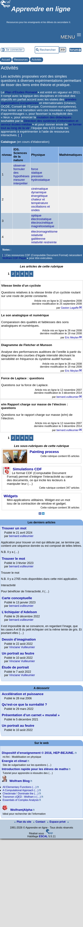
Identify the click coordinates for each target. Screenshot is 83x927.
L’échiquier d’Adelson (19, 612)
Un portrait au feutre (18, 653)
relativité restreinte (44, 242)
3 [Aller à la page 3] (18, 273)
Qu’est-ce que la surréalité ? (24, 704)
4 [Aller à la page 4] (22, 273)
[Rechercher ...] (47, 49)
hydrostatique (40, 179)
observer (19, 165)
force (34, 169)
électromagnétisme (44, 231)
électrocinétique (42, 222)
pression (37, 176)
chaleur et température (39, 201)
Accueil (6, 59)
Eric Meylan (72, 337)
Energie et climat (14, 761)
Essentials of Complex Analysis (20, 800)
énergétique (39, 196)
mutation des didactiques (54, 117)
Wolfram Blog (16, 781)
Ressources (21, 59)
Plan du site (23, 821)
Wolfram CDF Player (14, 258)
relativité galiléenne (38, 236)
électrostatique (41, 219)
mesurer (19, 179)
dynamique (38, 192)
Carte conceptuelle (17, 598)
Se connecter (14, 49)
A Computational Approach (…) (20, 790)
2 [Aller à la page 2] (13, 273)
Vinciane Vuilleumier (22, 647)
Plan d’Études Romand (21, 92)
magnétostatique (42, 226)
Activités (36, 59)
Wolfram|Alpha (17, 809)
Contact (39, 821)
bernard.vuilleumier (68, 397)
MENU (68, 37)
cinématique (39, 188)
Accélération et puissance (23, 694)
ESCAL (43, 836)
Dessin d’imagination (19, 639)
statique (36, 172)
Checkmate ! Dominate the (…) (20, 793)
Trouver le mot (13, 558)
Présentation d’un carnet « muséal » (31, 715)
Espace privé (56, 821)
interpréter (20, 183)
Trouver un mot (14, 528)
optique (36, 215)
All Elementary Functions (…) (19, 787)
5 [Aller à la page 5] (27, 273)
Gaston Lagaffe (70, 307)
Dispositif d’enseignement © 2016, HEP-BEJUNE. (38, 752)
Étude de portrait (15, 667)
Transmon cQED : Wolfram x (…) (22, 796)
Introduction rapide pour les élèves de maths (35, 769)
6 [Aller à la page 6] (31, 273)
